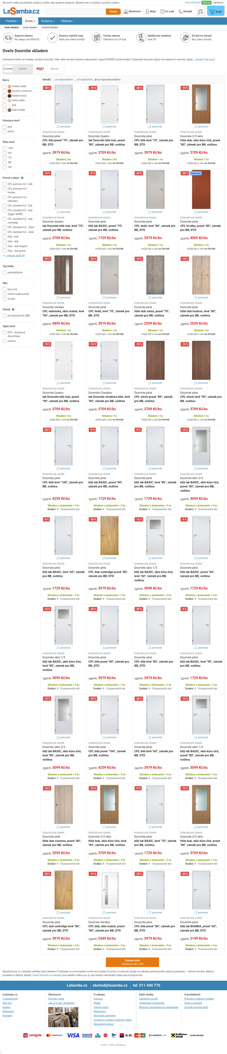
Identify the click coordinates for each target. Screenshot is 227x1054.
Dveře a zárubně (193, 1003)
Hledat (113, 11)
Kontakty (7, 1015)
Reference (8, 1011)
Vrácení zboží (101, 1007)
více (193, 2)
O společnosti (10, 998)
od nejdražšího (85, 79)
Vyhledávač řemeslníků (151, 1003)
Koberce (48, 21)
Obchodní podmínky (105, 1015)
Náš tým (7, 1003)
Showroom (132, 11)
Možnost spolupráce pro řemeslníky (158, 1007)
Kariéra (6, 1007)
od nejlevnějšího (64, 79)
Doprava (98, 998)
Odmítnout (218, 2)
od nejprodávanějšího (109, 79)
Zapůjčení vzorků (148, 998)
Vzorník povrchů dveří (196, 1007)
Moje (150, 11)
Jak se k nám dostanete (61, 1003)
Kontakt (185, 11)
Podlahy (12, 21)
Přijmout (207, 2)
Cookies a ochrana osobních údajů (113, 1019)
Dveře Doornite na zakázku (47, 975)
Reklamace (100, 1011)
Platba (97, 1003)
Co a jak (167, 11)
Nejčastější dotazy (104, 1024)
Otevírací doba (56, 998)
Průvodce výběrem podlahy (199, 998)
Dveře (30, 21)
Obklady (67, 21)
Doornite (22, 69)
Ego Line (55, 69)
